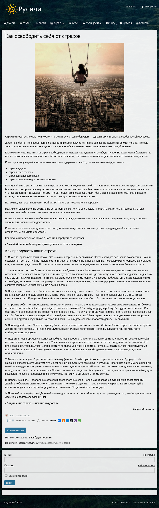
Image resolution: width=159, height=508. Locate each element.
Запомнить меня (18, 475)
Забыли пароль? (146, 465)
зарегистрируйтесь (28, 443)
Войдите (9, 443)
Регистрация (148, 455)
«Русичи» (9, 502)
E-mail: (8, 454)
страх (12, 415)
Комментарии (15, 430)
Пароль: (9, 465)
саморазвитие (23, 415)
